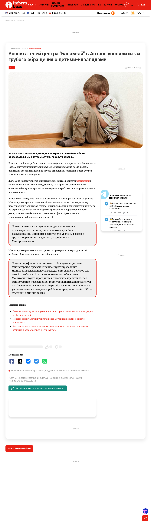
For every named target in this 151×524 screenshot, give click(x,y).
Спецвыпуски (88, 5)
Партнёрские (105, 5)
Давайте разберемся (57, 4)
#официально (35, 48)
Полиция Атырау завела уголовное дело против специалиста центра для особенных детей (53, 313)
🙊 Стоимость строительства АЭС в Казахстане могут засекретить (123, 206)
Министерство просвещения (23, 381)
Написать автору (133, 68)
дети (79, 378)
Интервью (72, 5)
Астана (13, 378)
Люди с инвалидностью (62, 378)
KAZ (143, 5)
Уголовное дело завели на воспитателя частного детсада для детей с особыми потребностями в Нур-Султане (50, 328)
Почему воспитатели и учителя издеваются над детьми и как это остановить (49, 320)
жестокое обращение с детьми (33, 378)
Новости (31, 5)
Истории (44, 5)
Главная (9, 21)
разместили (83, 180)
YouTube (119, 5)
